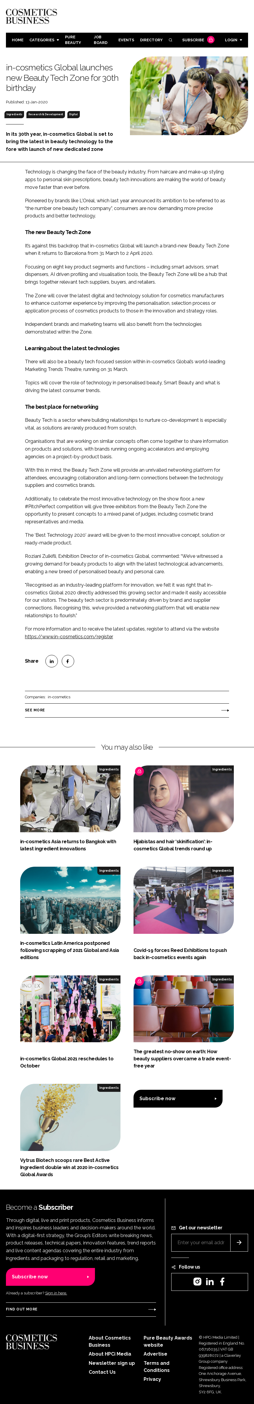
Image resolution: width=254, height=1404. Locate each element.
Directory (151, 40)
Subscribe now (157, 1098)
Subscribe (197, 40)
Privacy (152, 1379)
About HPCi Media (110, 1354)
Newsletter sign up (112, 1363)
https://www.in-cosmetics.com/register (69, 636)
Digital (73, 114)
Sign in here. (56, 1293)
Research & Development (45, 114)
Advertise (155, 1354)
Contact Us (102, 1372)
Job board (100, 40)
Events (126, 40)
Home (17, 40)
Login (231, 40)
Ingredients (14, 114)
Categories (41, 40)
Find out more (21, 1309)
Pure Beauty (73, 40)
